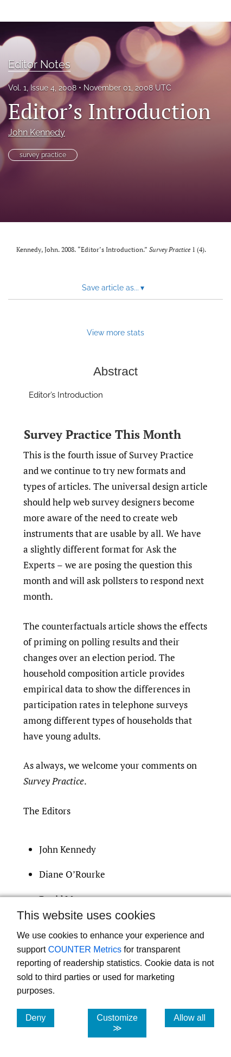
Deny (39, 1017)
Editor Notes (39, 64)
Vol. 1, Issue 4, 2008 (42, 87)
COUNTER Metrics (84, 949)
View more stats (115, 332)
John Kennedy (36, 132)
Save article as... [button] (113, 287)
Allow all (194, 1017)
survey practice (43, 155)
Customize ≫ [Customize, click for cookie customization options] (121, 1023)
